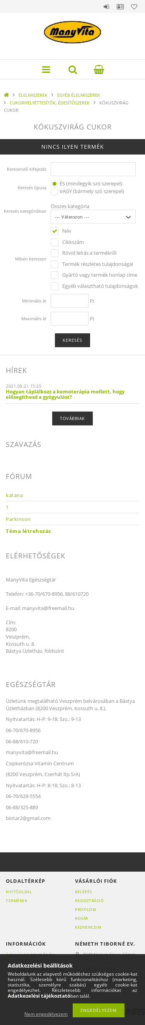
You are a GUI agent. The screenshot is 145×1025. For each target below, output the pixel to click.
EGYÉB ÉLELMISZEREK (78, 95)
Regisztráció (89, 900)
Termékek (16, 900)
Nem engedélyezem (46, 1014)
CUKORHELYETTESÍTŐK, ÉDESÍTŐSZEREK (50, 103)
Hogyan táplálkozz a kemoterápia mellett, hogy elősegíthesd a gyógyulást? (65, 394)
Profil (120, 6)
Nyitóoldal (19, 891)
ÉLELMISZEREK (33, 95)
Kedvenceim (88, 927)
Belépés (106, 6)
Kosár (81, 918)
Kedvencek (134, 6)
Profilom (85, 909)
